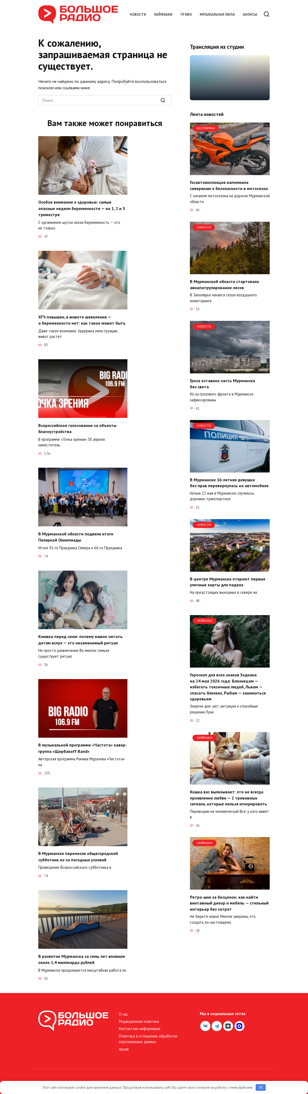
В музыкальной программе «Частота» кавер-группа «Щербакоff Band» (82, 744)
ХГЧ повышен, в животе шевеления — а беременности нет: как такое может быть (82, 318)
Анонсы (250, 14)
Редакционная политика (139, 1016)
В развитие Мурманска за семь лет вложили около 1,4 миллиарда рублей (81, 954)
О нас (123, 1009)
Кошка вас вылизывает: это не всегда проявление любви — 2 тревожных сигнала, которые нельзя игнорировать (228, 797)
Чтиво (186, 14)
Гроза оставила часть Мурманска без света (222, 383)
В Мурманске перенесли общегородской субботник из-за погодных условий (78, 852)
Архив (124, 1044)
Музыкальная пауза (217, 14)
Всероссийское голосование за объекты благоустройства (77, 426)
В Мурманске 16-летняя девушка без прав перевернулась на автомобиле (229, 482)
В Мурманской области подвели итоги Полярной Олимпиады (75, 534)
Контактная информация (139, 1024)
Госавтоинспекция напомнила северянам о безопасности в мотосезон (229, 185)
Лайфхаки (163, 14)
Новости (138, 14)
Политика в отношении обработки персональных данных (148, 1034)
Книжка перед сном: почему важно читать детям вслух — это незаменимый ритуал (80, 636)
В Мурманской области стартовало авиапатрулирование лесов (224, 284)
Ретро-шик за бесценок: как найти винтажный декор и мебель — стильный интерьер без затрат (229, 902)
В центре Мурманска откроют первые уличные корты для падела (227, 581)
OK (261, 1087)
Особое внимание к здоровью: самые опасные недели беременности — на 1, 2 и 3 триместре (81, 208)
